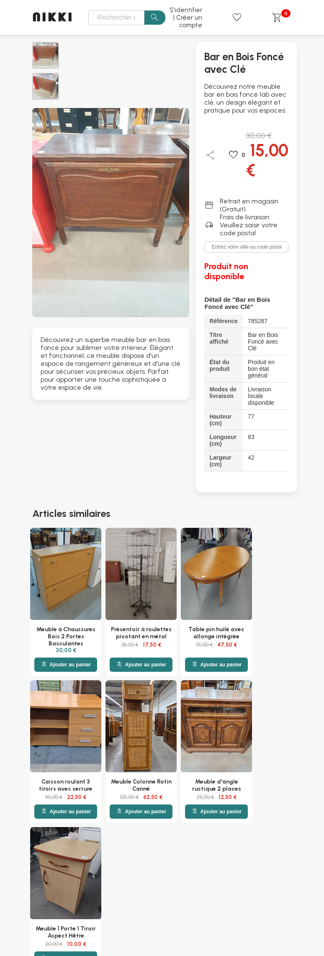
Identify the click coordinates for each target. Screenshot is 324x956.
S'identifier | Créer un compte (186, 17)
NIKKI (53, 18)
